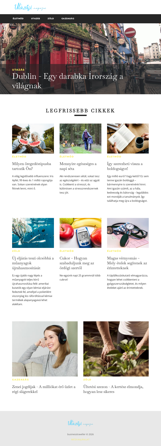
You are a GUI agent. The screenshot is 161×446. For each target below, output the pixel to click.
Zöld (16, 251)
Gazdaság (20, 379)
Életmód (19, 156)
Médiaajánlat (80, 439)
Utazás (18, 69)
